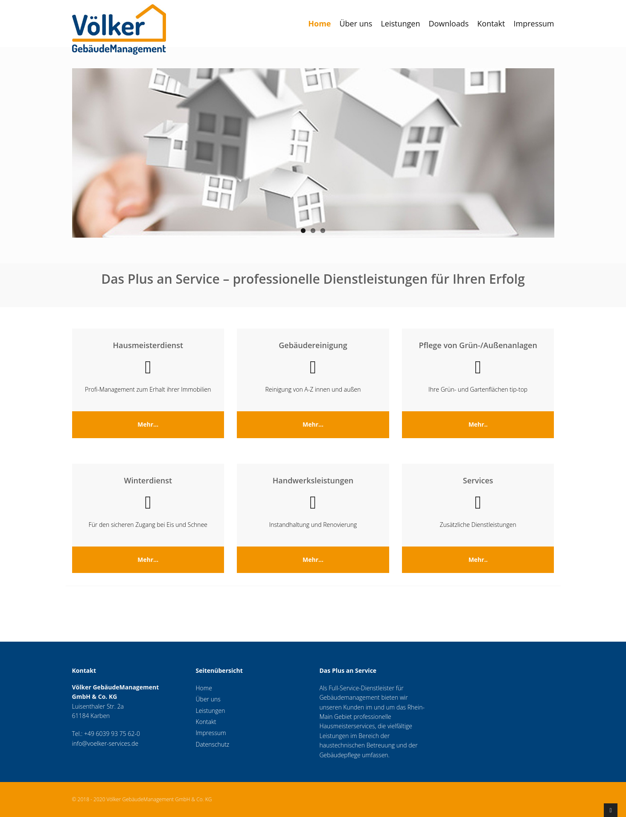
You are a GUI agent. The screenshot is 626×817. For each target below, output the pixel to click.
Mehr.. (478, 424)
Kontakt (491, 23)
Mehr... (147, 424)
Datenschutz (213, 744)
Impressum (533, 23)
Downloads (448, 23)
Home (319, 23)
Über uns (355, 23)
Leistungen (400, 23)
